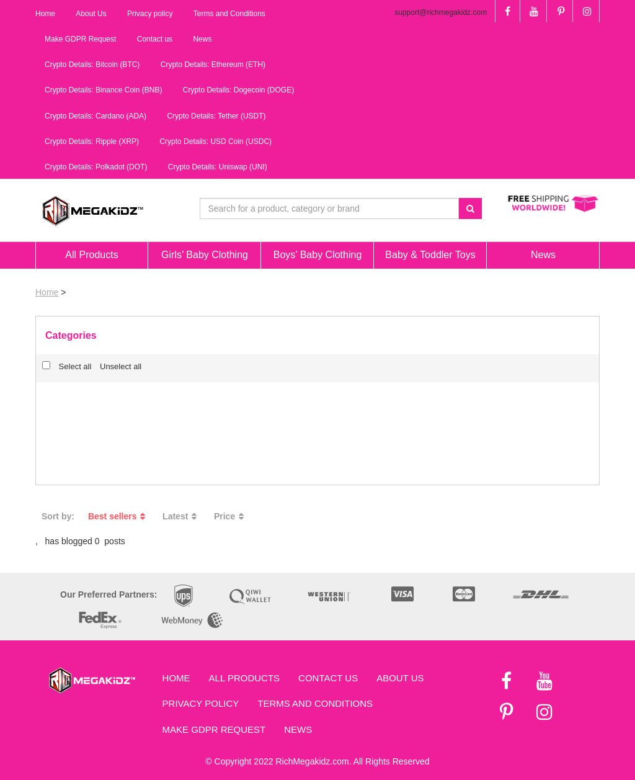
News (298, 729)
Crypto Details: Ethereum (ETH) (213, 64)
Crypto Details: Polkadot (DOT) (96, 167)
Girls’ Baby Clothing (204, 254)
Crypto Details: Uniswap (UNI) (217, 167)
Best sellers (118, 516)
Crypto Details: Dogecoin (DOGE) (238, 90)
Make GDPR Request (214, 729)
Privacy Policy (200, 703)
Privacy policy (149, 13)
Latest (181, 516)
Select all (66, 366)
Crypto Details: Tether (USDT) (216, 116)
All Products (244, 678)
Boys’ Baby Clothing (317, 254)
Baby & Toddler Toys (430, 254)
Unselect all (120, 366)
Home (46, 292)
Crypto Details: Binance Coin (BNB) (103, 90)
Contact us (328, 678)
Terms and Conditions (315, 703)
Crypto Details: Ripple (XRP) (92, 141)
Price (230, 516)
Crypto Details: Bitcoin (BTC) (92, 64)
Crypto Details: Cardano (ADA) (95, 116)
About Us (400, 678)
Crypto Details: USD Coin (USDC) (215, 141)
